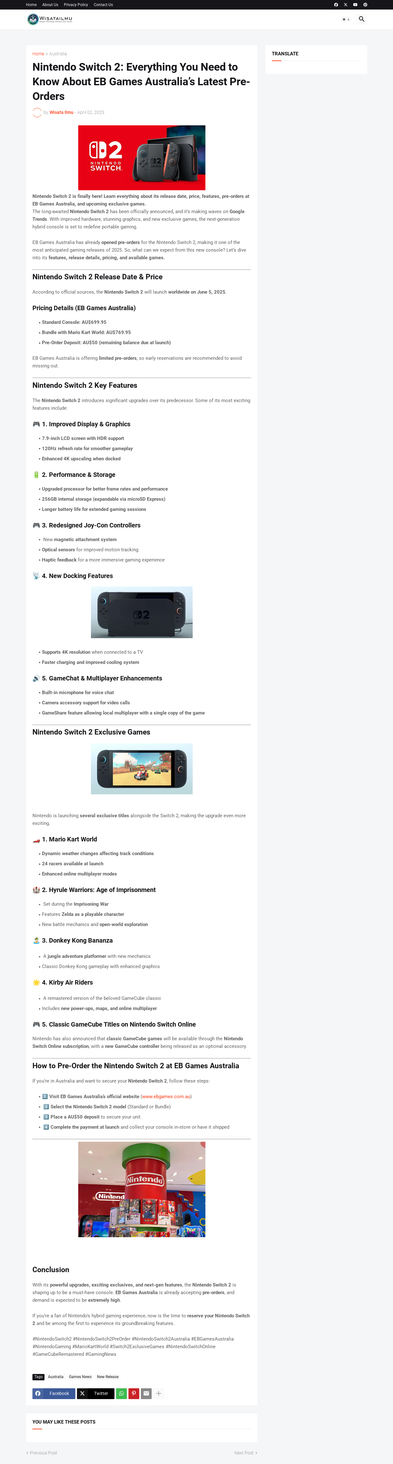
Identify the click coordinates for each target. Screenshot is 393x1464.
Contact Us (103, 5)
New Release (108, 1377)
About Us (50, 5)
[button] (346, 19)
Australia (58, 54)
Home (31, 5)
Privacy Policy (76, 5)
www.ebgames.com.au (166, 1096)
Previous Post (43, 1452)
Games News (80, 1377)
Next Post (244, 1452)
